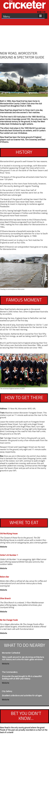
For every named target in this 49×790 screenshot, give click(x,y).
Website (3, 546)
